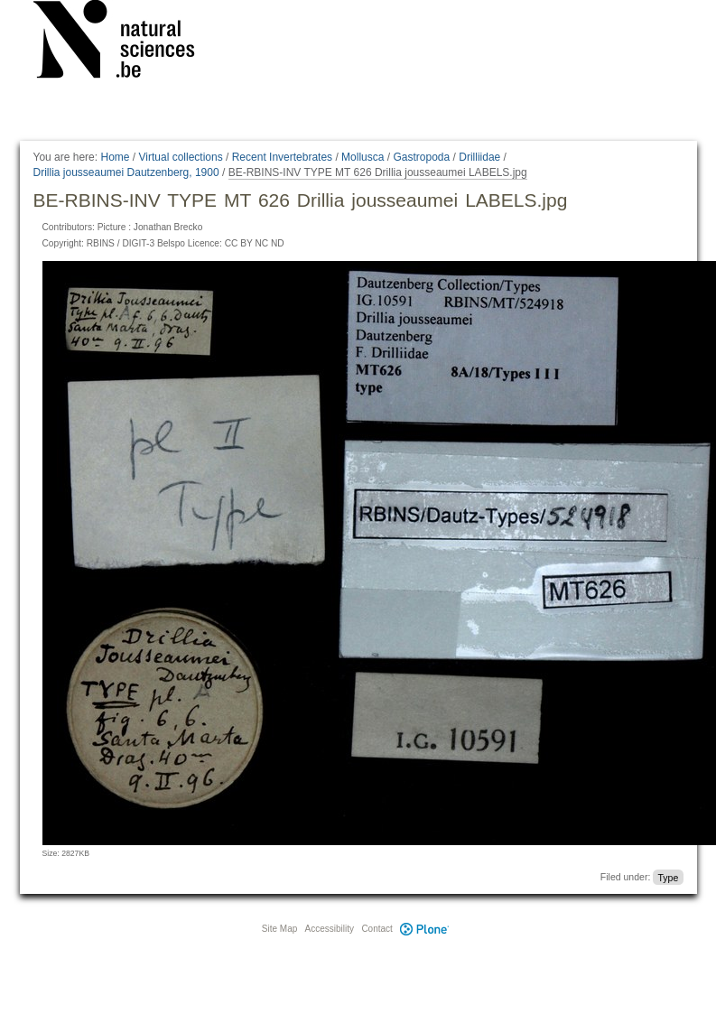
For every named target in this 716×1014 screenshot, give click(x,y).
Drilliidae (479, 157)
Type (667, 876)
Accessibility (329, 929)
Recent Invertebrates (282, 157)
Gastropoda (421, 157)
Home (114, 157)
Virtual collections (181, 157)
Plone (425, 929)
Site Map (279, 929)
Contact (376, 929)
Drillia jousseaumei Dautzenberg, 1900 (126, 172)
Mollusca (362, 157)
